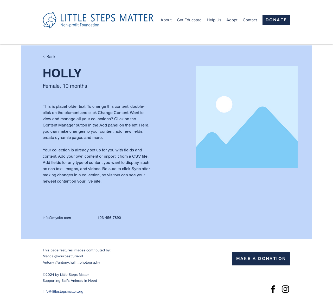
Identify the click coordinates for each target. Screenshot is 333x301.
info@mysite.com (57, 218)
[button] (166, 20)
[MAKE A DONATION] (261, 258)
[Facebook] (273, 289)
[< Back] (53, 57)
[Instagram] (285, 289)
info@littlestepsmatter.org (63, 291)
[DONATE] (276, 20)
